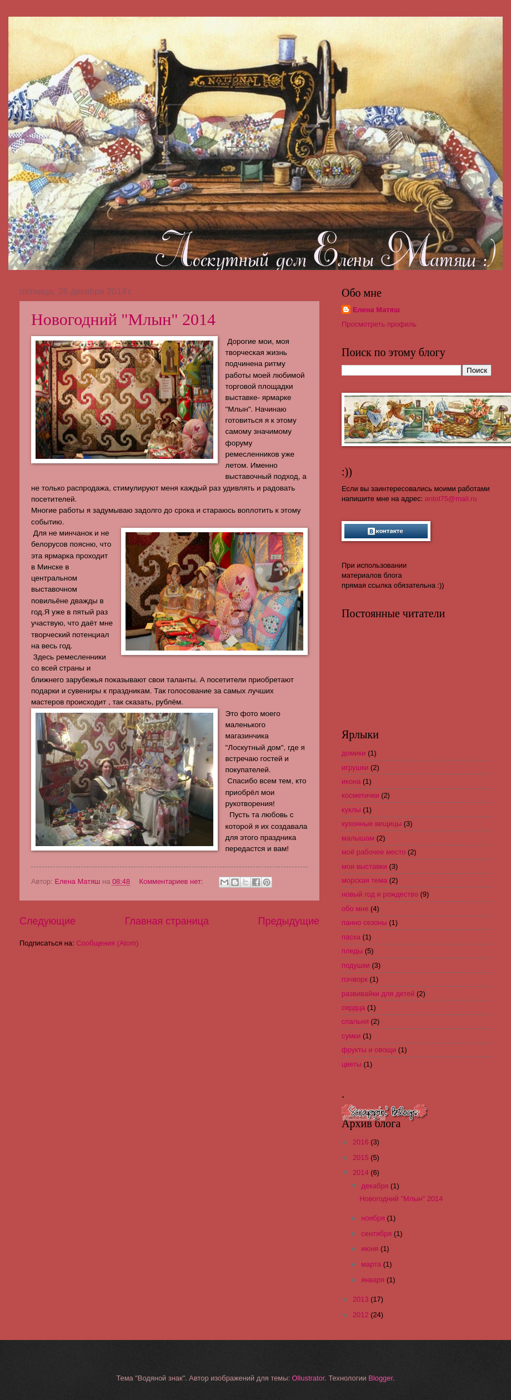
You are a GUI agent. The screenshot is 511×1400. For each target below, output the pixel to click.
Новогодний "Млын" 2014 (123, 319)
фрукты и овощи (369, 1050)
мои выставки (364, 866)
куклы (351, 810)
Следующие (47, 921)
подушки (356, 965)
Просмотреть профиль (379, 324)
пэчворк (355, 979)
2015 (361, 1157)
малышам (358, 838)
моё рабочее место (373, 852)
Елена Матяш (376, 310)
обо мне (355, 908)
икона (351, 781)
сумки (351, 1036)
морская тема (364, 880)
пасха (351, 937)
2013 (361, 1299)
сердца (353, 1007)
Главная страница (167, 921)
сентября (377, 1233)
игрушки (355, 767)
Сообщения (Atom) (107, 943)
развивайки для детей (378, 993)
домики (354, 753)
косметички (360, 795)
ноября (374, 1218)
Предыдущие (288, 921)
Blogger (380, 1378)
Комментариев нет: (172, 881)
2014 (361, 1172)
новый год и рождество (380, 894)
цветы (352, 1064)
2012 (361, 1315)
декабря (375, 1186)
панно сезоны (364, 922)
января (374, 1280)
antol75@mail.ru (451, 498)
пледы (352, 951)
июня (370, 1248)
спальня (355, 1021)
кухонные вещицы (372, 823)
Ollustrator (308, 1378)
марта (372, 1264)
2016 (361, 1142)
